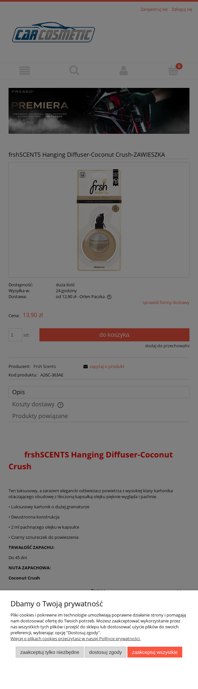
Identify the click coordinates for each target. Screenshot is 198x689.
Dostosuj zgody (105, 652)
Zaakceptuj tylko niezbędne (49, 652)
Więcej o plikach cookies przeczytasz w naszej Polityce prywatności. (76, 638)
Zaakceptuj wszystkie (155, 652)
